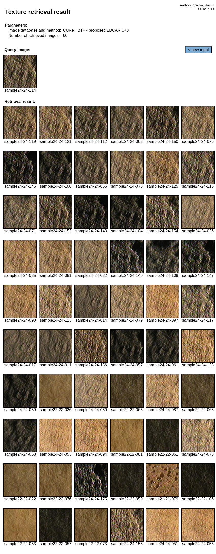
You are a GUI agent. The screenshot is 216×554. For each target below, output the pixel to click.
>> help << (206, 9)
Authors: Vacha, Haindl (197, 5)
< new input (198, 49)
